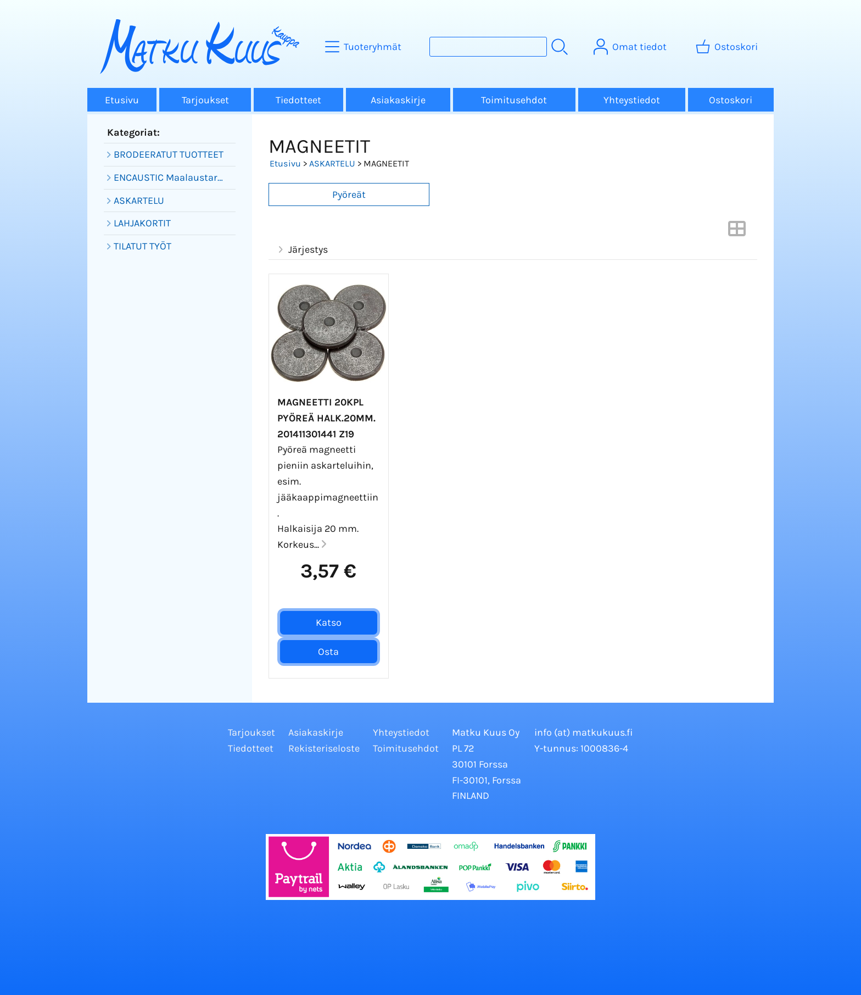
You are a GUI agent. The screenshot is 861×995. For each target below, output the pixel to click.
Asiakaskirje (398, 100)
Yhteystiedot (631, 100)
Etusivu (122, 100)
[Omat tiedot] (631, 47)
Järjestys (301, 249)
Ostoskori (730, 100)
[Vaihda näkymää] (737, 232)
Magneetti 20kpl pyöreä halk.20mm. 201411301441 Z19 (326, 418)
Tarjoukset (205, 100)
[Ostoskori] (728, 47)
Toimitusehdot (514, 100)
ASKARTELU (332, 163)
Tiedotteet (298, 100)
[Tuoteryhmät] (364, 47)
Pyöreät (349, 194)
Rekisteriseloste (324, 748)
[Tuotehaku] (488, 47)
